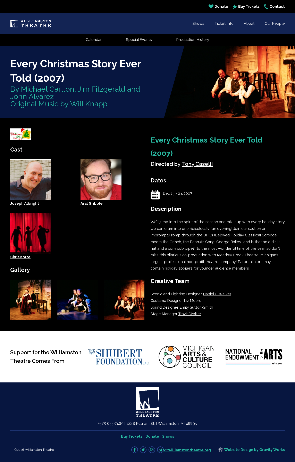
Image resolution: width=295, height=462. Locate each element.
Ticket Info (224, 23)
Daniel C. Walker (217, 294)
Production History (192, 39)
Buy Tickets (246, 6)
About (249, 23)
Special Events (139, 39)
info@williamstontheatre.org (184, 450)
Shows (198, 23)
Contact (274, 6)
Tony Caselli (197, 164)
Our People (275, 23)
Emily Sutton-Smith (196, 307)
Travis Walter (189, 314)
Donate (218, 6)
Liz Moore (192, 300)
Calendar (94, 39)
